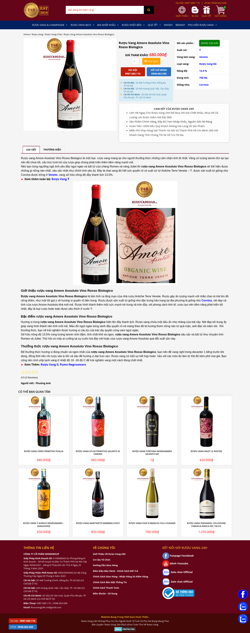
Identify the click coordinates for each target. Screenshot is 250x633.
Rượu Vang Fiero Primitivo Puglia (43, 451)
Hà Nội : (22, 620)
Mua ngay (151, 61)
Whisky (168, 25)
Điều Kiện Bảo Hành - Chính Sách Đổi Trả (115, 571)
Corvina (204, 84)
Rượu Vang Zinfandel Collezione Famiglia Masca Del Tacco (206, 525)
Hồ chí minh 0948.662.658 (159, 71)
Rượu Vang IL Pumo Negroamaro (63, 364)
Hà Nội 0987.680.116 (133, 71)
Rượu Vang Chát (53, 34)
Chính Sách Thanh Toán (106, 587)
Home (27, 34)
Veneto (203, 57)
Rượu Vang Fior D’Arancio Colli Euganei (152, 523)
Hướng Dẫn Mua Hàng (105, 565)
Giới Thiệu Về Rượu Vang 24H (109, 554)
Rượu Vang (37, 34)
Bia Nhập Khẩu (108, 25)
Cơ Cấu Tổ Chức (102, 559)
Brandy (180, 25)
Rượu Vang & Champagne (50, 25)
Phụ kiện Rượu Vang (202, 25)
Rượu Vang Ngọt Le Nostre (206, 451)
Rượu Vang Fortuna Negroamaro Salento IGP (152, 453)
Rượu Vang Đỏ (208, 64)
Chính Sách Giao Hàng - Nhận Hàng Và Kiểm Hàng (120, 576)
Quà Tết (154, 25)
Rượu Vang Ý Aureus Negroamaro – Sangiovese (43, 525)
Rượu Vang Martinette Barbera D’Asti (98, 523)
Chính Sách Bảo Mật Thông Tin (110, 582)
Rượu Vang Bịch (83, 25)
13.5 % (203, 70)
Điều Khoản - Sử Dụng (105, 593)
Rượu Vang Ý (60, 179)
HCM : (21, 626)
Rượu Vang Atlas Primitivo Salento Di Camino (98, 453)
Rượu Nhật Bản (133, 25)
